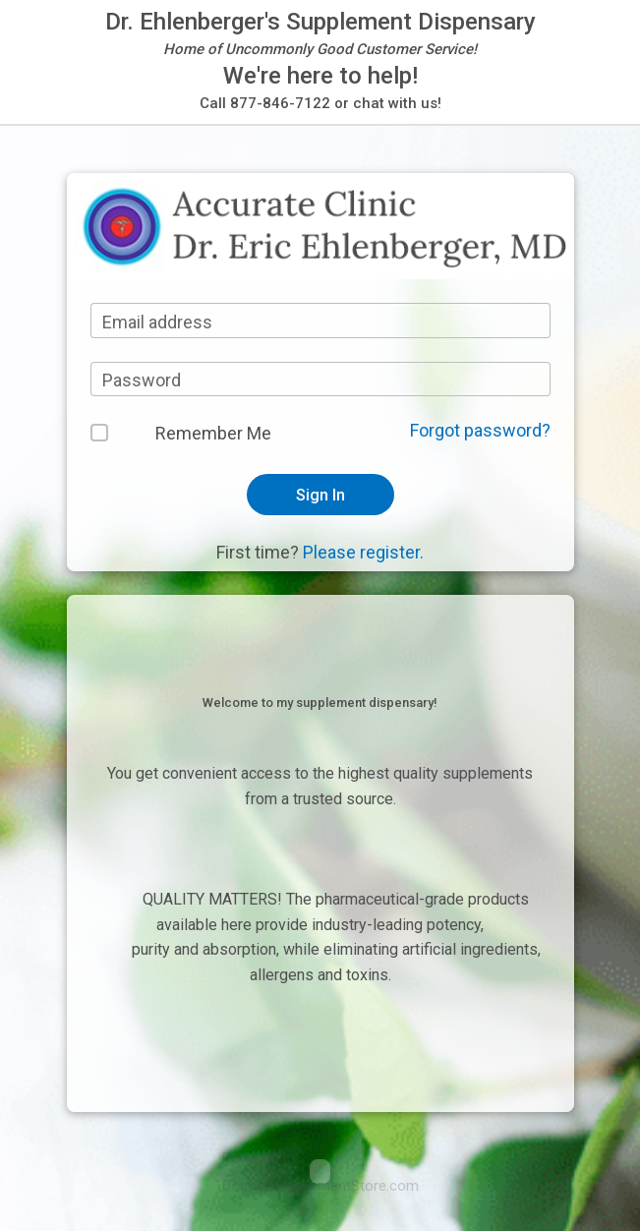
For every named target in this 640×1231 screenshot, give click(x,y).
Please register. (363, 552)
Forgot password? (480, 430)
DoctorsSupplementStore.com (320, 1186)
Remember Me (213, 433)
